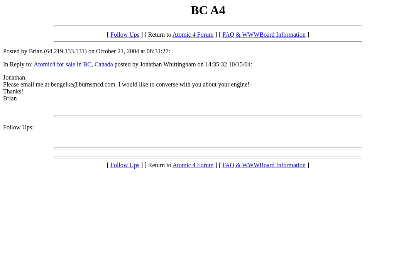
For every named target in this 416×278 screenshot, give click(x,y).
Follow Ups (124, 34)
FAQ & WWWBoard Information (264, 34)
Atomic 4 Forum (193, 34)
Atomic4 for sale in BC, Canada (73, 64)
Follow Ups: (18, 127)
